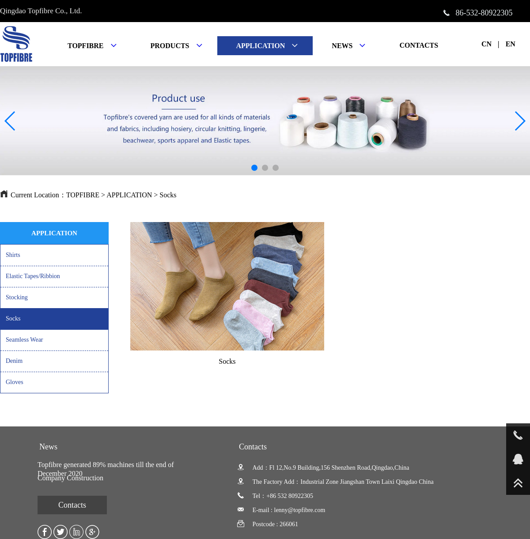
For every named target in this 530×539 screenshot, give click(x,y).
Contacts (72, 505)
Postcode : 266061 (267, 524)
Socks (167, 195)
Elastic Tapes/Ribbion (33, 276)
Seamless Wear (24, 339)
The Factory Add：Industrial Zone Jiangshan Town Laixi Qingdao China (335, 482)
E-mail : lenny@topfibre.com (281, 510)
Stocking (17, 297)
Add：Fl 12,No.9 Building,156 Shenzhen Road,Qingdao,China (323, 467)
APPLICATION (129, 195)
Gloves (14, 382)
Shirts (13, 255)
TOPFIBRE (82, 195)
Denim (14, 361)
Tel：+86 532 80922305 (275, 496)
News (48, 446)
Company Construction (70, 478)
